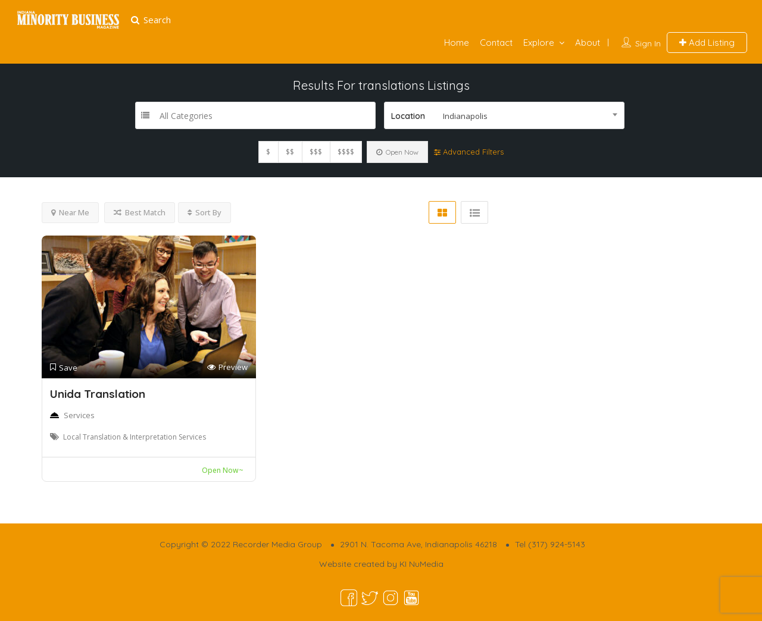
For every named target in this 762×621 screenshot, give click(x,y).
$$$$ (346, 152)
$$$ (316, 152)
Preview (227, 367)
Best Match (139, 212)
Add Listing (707, 42)
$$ (290, 152)
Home (456, 42)
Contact (496, 42)
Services (79, 415)
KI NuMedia (421, 564)
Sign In (648, 43)
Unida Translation (97, 394)
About (587, 42)
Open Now (397, 152)
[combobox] (504, 115)
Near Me (70, 212)
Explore (538, 42)
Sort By (204, 212)
